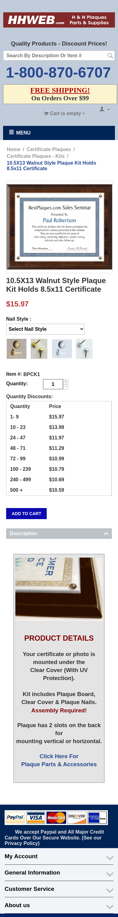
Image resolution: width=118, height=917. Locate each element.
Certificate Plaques (49, 149)
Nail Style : (18, 319)
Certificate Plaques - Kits (36, 156)
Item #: (14, 374)
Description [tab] (59, 533)
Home (13, 149)
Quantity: (17, 383)
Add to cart (26, 513)
